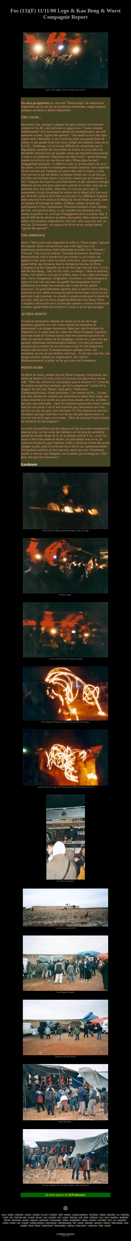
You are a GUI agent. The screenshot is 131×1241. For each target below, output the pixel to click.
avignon (92, 1220)
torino (13, 1222)
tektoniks (125, 1214)
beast (31, 1225)
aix (114, 1220)
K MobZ (53, 1214)
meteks (67, 1214)
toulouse (34, 1220)
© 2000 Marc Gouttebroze (65, 1234)
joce (101, 1217)
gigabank (124, 1217)
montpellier (75, 1220)
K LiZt (44, 1214)
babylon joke (20, 1217)
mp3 (107, 1217)
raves (4, 1214)
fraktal (103, 1214)
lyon (110, 1220)
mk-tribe (111, 1214)
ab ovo (39, 1217)
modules (114, 1217)
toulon (5, 1222)
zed (59, 1217)
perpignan (43, 1220)
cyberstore (92, 1225)
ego (18, 1222)
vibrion (106, 1222)
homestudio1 (60, 1225)
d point (31, 1217)
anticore (98, 1222)
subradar (89, 1222)
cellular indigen (37, 1222)
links (101, 1225)
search (108, 1225)
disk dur (73, 1217)
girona (25, 1220)
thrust (37, 1225)
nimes (85, 1220)
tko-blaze (94, 1214)
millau (65, 1220)
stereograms (51, 1222)
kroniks (36, 1214)
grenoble (102, 1220)
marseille (122, 1220)
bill (74, 1222)
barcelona (16, 1220)
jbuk (86, 1217)
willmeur (94, 1217)
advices (71, 1225)
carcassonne (55, 1220)
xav (45, 1217)
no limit (52, 1217)
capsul (80, 1222)
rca (118, 1214)
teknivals (19, 1214)
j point (65, 1217)
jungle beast (47, 1225)
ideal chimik (117, 1222)
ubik (61, 1214)
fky (11, 1217)
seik (80, 1217)
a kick (6, 1217)
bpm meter (81, 1225)
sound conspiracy (80, 1214)
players (7, 1220)
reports (28, 1214)
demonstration (64, 1222)
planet (11, 1214)
